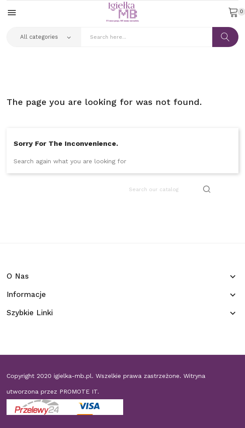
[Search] (170, 189)
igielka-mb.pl (73, 375)
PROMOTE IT (78, 391)
